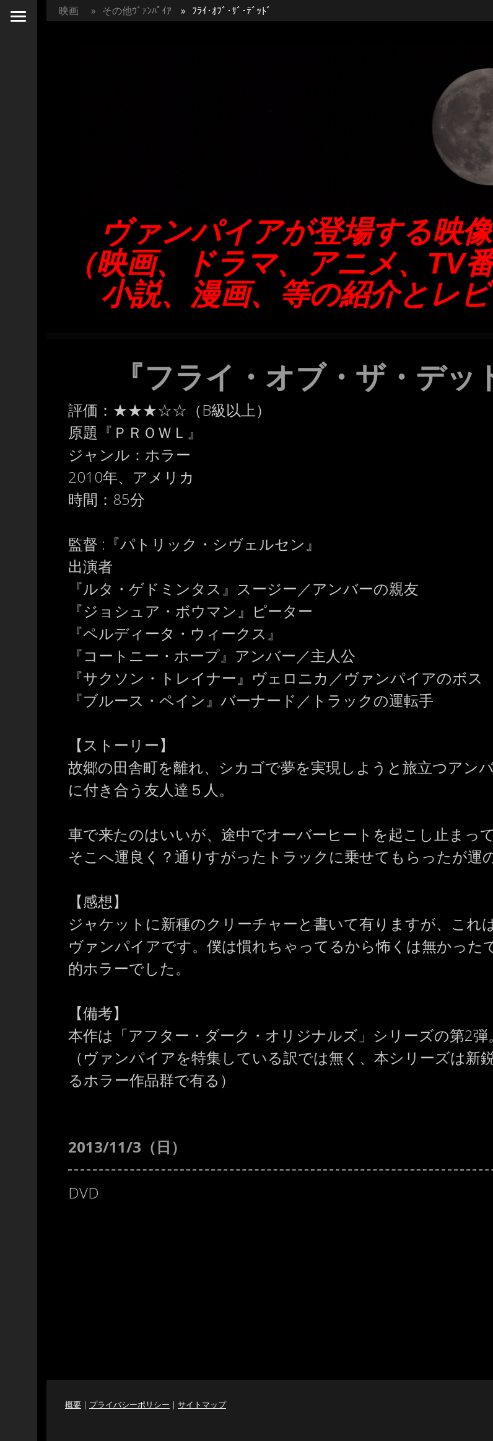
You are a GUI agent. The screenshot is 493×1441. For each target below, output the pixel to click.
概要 (73, 1404)
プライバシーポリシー (129, 1404)
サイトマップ (202, 1404)
